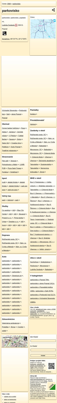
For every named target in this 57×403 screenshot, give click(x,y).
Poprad (4, 118)
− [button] (4, 62)
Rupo (23, 128)
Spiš (8, 114)
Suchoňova (34, 262)
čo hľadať (33, 346)
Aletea (4, 132)
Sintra (19, 139)
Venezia (13, 161)
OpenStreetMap (21, 104)
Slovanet (22, 214)
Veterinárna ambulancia (10, 323)
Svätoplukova (45, 262)
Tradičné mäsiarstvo (9, 150)
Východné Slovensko (9, 110)
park (3, 200)
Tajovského (34, 164)
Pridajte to (40, 396)
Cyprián (20, 327)
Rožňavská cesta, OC (10, 239)
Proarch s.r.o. (7, 218)
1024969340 (40, 311)
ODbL (45, 381)
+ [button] (4, 59)
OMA (9, 4)
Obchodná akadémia (46, 161)
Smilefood (14, 172)
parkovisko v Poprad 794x (39, 280)
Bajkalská (42, 146)
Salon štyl (5, 143)
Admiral (10, 200)
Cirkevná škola (49, 153)
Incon (4, 225)
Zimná (42, 172)
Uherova (48, 157)
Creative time (16, 143)
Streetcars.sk (17, 276)
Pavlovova (34, 266)
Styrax (13, 327)
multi (3, 182)
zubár (4, 331)
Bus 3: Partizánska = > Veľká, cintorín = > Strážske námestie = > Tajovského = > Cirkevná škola (42, 186)
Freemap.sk (32, 104)
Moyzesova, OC (36, 149)
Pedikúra (5, 147)
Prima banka (18, 218)
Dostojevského (46, 164)
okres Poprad (16, 114)
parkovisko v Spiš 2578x (44, 291)
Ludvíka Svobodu (9, 25)
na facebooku (36, 363)
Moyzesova (44, 266)
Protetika (5, 327)
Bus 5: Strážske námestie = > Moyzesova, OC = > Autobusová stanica (42, 241)
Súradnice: (6, 39)
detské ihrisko (13, 182)
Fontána (5, 172)
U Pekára (12, 136)
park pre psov (13, 190)
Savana (12, 139)
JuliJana (12, 132)
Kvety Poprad (15, 147)
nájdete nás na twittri (10, 396)
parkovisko (16, 4)
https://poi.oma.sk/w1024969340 (47, 104)
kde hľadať (34, 337)
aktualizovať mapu (41, 309)
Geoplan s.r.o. (14, 221)
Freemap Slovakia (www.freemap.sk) (35, 384)
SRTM (49, 395)
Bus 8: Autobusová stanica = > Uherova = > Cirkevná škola (43, 212)
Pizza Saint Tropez (14, 168)
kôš (13, 210)
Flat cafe (5, 161)
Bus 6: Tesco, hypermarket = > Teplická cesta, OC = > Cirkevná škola (42, 219)
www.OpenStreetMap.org (37, 379)
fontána (33, 114)
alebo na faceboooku (10, 399)
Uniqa (4, 221)
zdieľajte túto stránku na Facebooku (37, 364)
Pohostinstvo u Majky (9, 164)
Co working (6, 210)
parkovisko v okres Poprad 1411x (42, 283)
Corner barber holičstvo (10, 128)
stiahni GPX (33, 314)
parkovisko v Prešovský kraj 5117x (42, 295)
